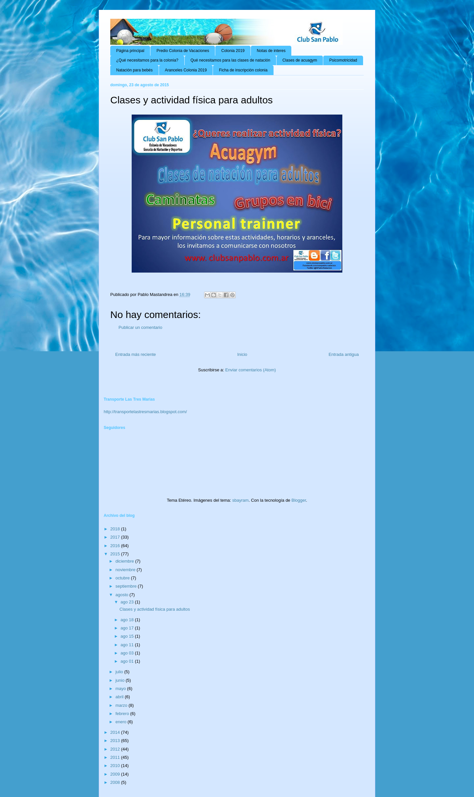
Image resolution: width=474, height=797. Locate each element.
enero (122, 721)
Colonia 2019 (233, 50)
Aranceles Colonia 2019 (186, 70)
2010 (115, 765)
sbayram (240, 500)
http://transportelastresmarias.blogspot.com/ (145, 411)
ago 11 (127, 644)
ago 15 (127, 636)
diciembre (125, 561)
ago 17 (127, 627)
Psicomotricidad (343, 60)
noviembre (126, 569)
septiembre (127, 586)
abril (120, 696)
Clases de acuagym (299, 60)
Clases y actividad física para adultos (154, 609)
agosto (123, 594)
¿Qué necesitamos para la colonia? (147, 60)
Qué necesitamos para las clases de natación (230, 60)
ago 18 (127, 619)
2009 (115, 774)
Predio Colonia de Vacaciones (182, 50)
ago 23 (127, 601)
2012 (115, 749)
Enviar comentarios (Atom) (250, 369)
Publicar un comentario (140, 327)
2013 (115, 740)
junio (121, 680)
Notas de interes (271, 50)
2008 (115, 782)
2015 (115, 553)
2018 (115, 528)
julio (120, 671)
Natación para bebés (134, 70)
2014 (115, 732)
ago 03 (127, 653)
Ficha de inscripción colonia (243, 70)
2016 (115, 545)
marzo (122, 705)
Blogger (298, 500)
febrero (123, 713)
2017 (115, 537)
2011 (115, 757)
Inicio (242, 354)
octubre (123, 577)
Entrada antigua (344, 354)
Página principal (130, 50)
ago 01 (127, 661)
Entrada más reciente (135, 354)
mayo (121, 688)
